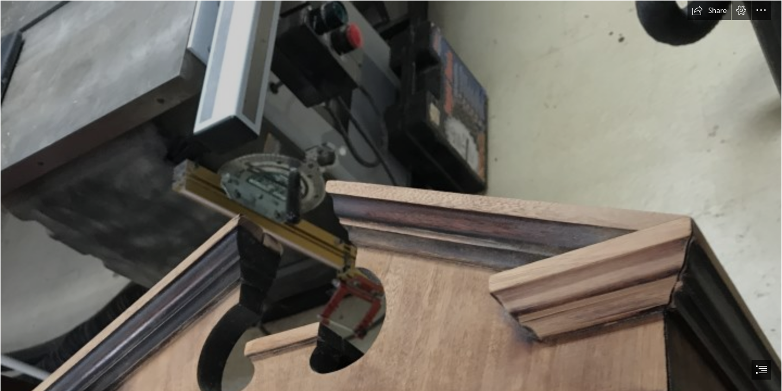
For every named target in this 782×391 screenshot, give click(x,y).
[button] (709, 10)
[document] (391, 195)
